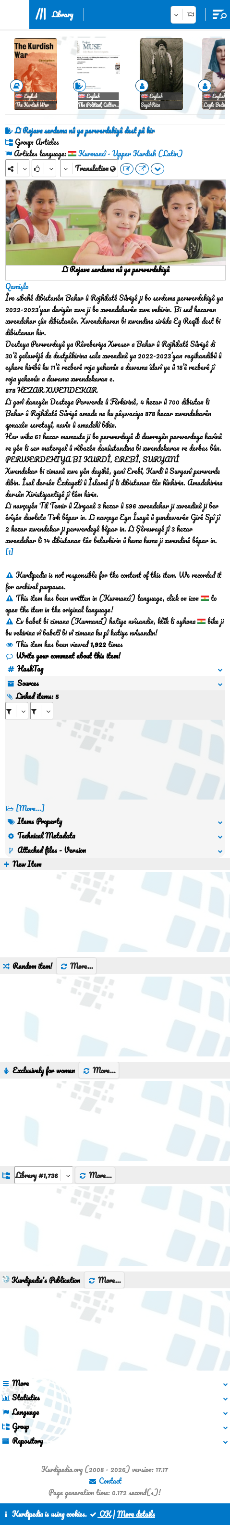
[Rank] (44, 168)
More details (136, 1514)
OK (100, 1514)
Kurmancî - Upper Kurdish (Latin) (130, 153)
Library (62, 14)
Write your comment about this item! (63, 655)
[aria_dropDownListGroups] (44, 1175)
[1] (9, 552)
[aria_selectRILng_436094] (42, 710)
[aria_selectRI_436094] (17, 710)
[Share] (17, 168)
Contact (104, 1481)
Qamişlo (16, 286)
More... (76, 966)
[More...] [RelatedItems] (30, 808)
